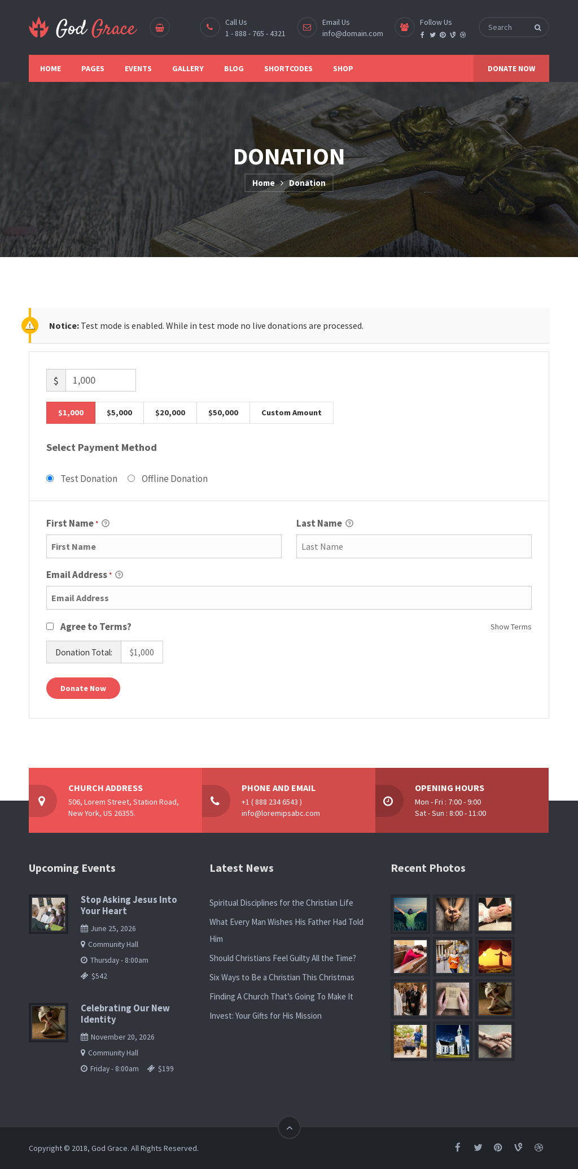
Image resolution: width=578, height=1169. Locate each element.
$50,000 (223, 412)
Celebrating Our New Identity (125, 1013)
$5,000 (119, 412)
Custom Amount (291, 412)
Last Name (324, 524)
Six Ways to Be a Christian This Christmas (281, 977)
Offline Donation (175, 478)
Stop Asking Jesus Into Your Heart (129, 905)
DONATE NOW (511, 68)
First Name (78, 524)
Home (263, 182)
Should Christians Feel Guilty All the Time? (282, 958)
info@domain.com (352, 33)
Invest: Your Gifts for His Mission (265, 1015)
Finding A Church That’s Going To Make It (281, 996)
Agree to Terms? (96, 626)
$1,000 (71, 412)
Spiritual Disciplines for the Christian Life (281, 902)
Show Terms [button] (511, 627)
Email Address (84, 575)
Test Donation (88, 478)
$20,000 (170, 412)
